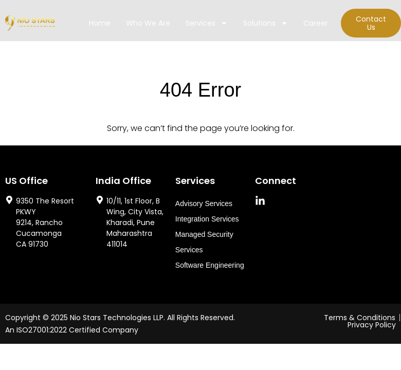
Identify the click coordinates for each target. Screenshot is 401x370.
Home (100, 23)
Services (207, 23)
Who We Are (148, 23)
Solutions (265, 23)
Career (315, 23)
